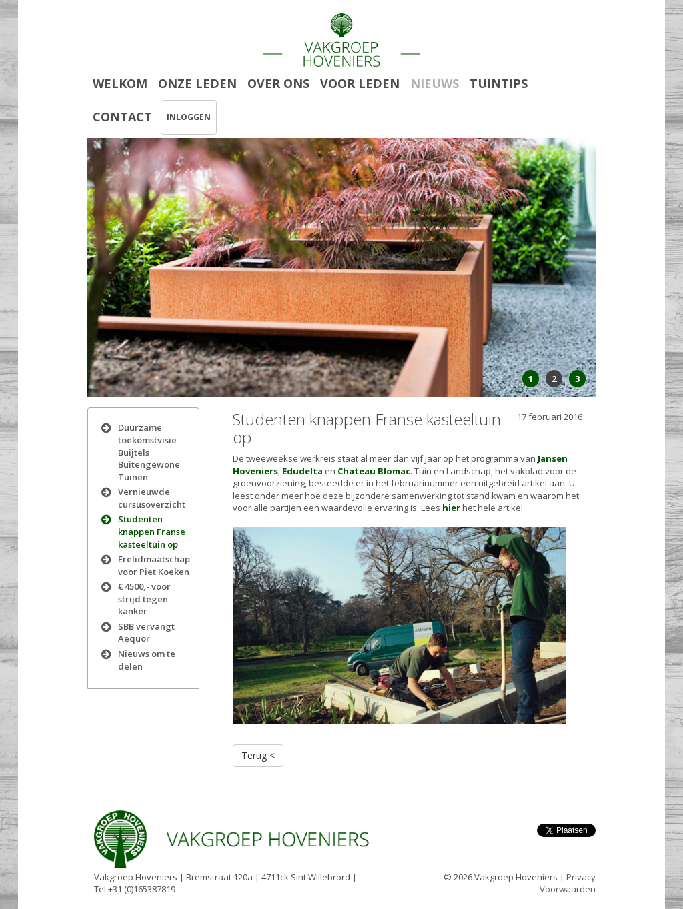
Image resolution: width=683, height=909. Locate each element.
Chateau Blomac (373, 471)
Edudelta (302, 471)
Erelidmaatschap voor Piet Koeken (154, 565)
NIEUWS (434, 83)
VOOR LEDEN (360, 83)
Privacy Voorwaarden (568, 883)
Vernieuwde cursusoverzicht (151, 498)
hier (451, 508)
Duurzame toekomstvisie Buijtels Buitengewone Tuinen (149, 451)
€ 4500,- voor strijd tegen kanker (144, 598)
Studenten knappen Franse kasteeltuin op (151, 531)
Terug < (258, 755)
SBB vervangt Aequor (146, 632)
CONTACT (122, 117)
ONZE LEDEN (197, 83)
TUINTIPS (499, 83)
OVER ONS (278, 83)
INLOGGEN (189, 117)
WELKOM (120, 83)
